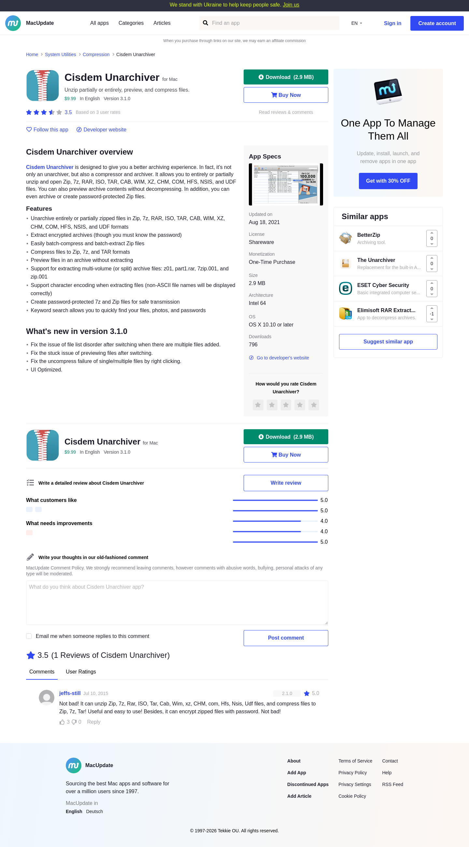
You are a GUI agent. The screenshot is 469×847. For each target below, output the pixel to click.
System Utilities (60, 54)
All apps (99, 23)
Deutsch (94, 811)
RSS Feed (392, 784)
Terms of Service (355, 761)
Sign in (392, 23)
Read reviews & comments (286, 112)
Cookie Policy (352, 796)
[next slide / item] (318, 184)
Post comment (286, 637)
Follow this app (47, 129)
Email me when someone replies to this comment (92, 636)
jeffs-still (70, 693)
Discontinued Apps (308, 784)
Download (286, 77)
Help (386, 773)
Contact (390, 761)
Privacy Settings (354, 784)
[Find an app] (205, 23)
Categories (131, 23)
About (293, 761)
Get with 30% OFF (388, 180)
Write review (286, 482)
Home (32, 54)
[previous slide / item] (253, 184)
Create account (437, 23)
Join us (291, 4)
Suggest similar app (388, 341)
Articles (161, 23)
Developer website (101, 129)
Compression (96, 54)
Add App (296, 773)
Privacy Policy (352, 773)
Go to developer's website (279, 358)
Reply (94, 721)
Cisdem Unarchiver (50, 167)
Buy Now (286, 94)
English (74, 811)
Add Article (299, 796)
